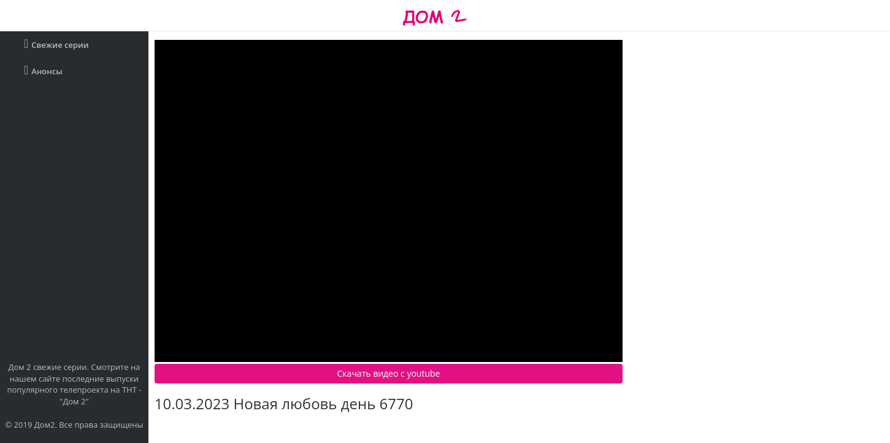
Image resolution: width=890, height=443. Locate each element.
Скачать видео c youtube (388, 373)
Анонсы (43, 70)
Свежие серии (56, 43)
